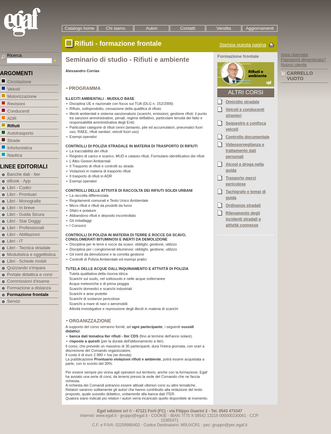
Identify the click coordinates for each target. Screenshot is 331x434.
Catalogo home (79, 28)
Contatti (187, 28)
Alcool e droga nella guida (245, 167)
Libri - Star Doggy (24, 221)
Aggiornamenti (260, 28)
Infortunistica (19, 147)
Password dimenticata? (303, 59)
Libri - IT (15, 241)
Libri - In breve (21, 207)
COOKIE (159, 415)
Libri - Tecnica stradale (28, 247)
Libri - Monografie (24, 200)
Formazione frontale (27, 294)
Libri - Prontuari (22, 194)
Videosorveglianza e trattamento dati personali (245, 150)
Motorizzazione (21, 96)
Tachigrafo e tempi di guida (246, 194)
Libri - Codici (19, 187)
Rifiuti (13, 125)
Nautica (14, 155)
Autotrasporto (20, 133)
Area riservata (294, 54)
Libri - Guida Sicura (25, 214)
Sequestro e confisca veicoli (246, 126)
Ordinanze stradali (243, 205)
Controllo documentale (247, 136)
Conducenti (18, 111)
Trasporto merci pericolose (241, 180)
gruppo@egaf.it (133, 415)
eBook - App (19, 180)
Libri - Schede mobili (26, 261)
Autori (151, 28)
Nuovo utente (294, 64)
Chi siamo (115, 28)
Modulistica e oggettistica (31, 254)
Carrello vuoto (300, 75)
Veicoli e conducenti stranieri (245, 112)
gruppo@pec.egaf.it (229, 425)
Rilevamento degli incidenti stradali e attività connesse (243, 219)
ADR (11, 118)
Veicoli (13, 89)
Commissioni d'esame (28, 281)
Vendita (224, 28)
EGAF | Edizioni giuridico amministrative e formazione (30, 23)
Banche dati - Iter (23, 174)
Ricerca (14, 55)
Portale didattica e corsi (29, 274)
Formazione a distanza (29, 287)
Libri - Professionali (25, 227)
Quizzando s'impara (26, 267)
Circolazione (19, 81)
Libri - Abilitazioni (23, 234)
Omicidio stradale (242, 101)
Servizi (13, 301)
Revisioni (16, 103)
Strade (13, 140)
